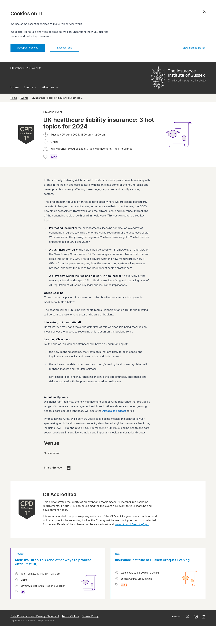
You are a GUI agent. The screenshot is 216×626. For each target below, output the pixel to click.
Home (14, 87)
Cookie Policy (90, 616)
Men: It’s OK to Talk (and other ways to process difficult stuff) (53, 562)
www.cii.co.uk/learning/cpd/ (132, 524)
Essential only (68, 48)
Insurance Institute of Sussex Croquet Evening (152, 560)
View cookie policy (194, 48)
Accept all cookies (29, 48)
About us (48, 87)
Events (28, 87)
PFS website (33, 68)
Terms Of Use (70, 616)
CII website (17, 68)
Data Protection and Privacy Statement (34, 616)
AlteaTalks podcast (114, 411)
